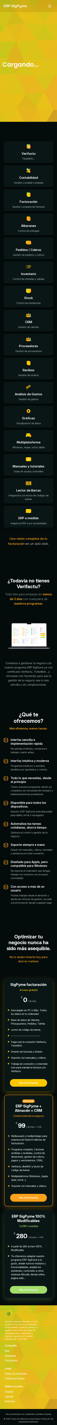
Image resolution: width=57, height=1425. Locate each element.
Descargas (10, 1355)
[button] (28, 152)
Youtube (9, 1391)
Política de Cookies (15, 1378)
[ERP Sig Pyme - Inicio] (15, 6)
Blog (7, 1350)
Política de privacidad (16, 1373)
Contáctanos (11, 1360)
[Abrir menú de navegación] (49, 6)
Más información (28, 1083)
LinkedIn (9, 1396)
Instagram (10, 1401)
